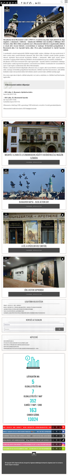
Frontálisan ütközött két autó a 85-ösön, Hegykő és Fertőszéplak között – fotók (21, 348)
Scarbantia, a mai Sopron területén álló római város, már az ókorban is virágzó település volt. (24, 313)
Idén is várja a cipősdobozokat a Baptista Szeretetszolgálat (16, 344)
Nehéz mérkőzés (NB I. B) (8, 341)
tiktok (63, 440)
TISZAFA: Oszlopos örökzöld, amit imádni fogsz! (14, 311)
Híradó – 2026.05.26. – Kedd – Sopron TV (12, 305)
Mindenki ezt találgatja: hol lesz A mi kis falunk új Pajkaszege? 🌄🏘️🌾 (19, 431)
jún (7, 8)
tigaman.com (51, 463)
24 (7, 10)
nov (6, 258)
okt (6, 170)
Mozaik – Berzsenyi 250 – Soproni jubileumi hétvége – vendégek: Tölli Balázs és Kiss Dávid (23, 307)
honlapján (28, 109)
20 (6, 126)
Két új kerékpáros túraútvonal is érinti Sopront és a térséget (16, 436)
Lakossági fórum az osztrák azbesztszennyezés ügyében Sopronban (18, 309)
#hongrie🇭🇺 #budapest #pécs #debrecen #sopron (13, 440)
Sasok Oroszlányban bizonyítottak (11, 346)
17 (6, 261)
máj (6, 123)
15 (6, 173)
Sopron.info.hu (19, 463)
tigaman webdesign (35, 463)
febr (6, 214)
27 (6, 217)
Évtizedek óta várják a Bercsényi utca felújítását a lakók (16, 343)
